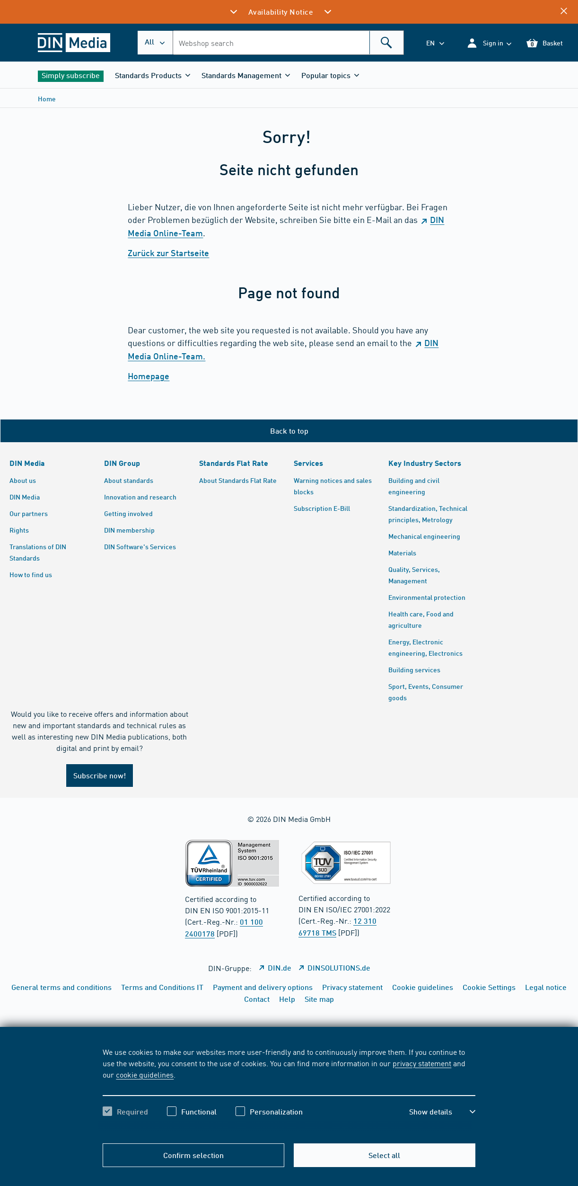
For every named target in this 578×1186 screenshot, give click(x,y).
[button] (488, 43)
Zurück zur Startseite (168, 253)
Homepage (148, 376)
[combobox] (288, 42)
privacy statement (422, 1063)
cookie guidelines (145, 1074)
